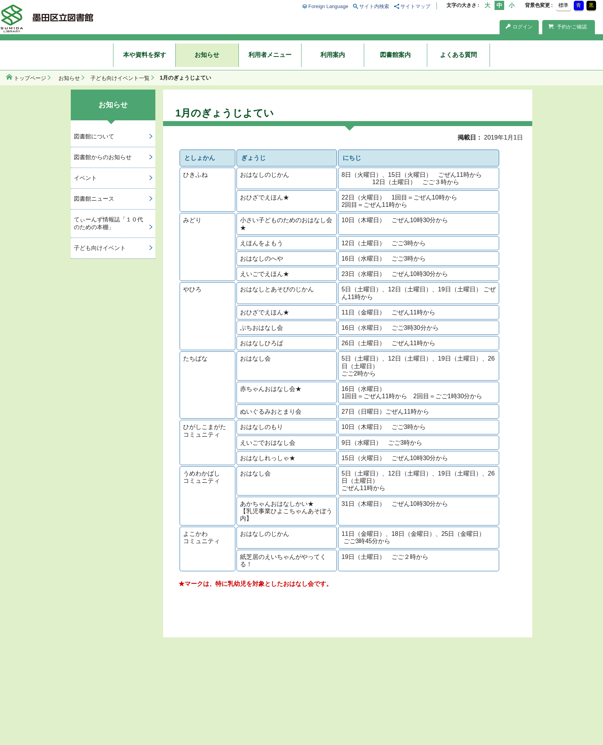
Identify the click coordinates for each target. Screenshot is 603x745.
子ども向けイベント (100, 247)
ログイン (519, 27)
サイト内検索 (374, 6)
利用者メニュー (270, 55)
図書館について (94, 136)
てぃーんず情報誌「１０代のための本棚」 (108, 223)
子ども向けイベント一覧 (120, 78)
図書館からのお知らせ (103, 157)
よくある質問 (458, 55)
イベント (85, 178)
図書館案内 (395, 55)
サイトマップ (415, 6)
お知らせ (207, 55)
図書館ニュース (94, 198)
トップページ (30, 78)
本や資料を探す (144, 55)
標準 (563, 5)
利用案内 (332, 55)
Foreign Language (328, 6)
